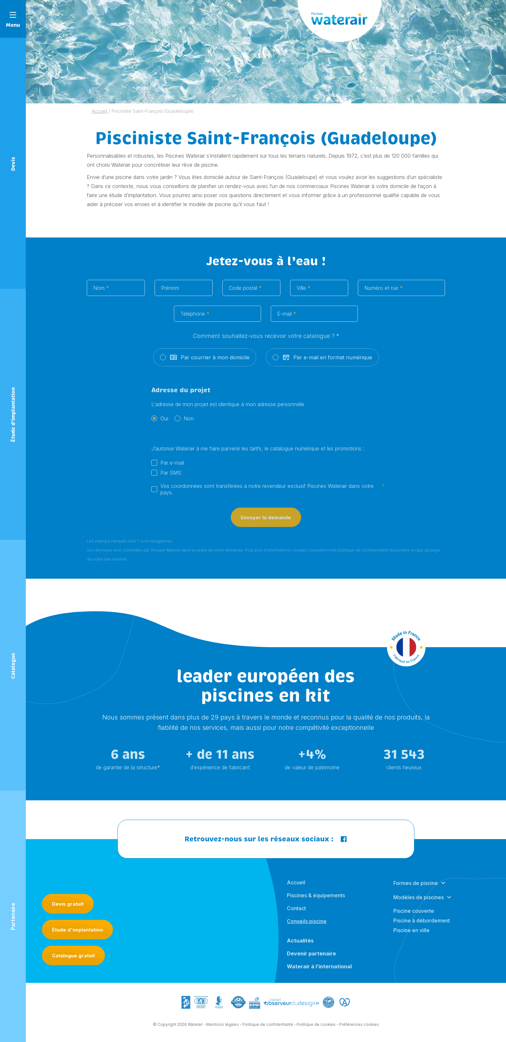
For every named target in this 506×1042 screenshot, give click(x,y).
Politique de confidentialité (267, 1029)
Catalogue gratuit (73, 956)
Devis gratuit (68, 904)
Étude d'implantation (77, 930)
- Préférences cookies (358, 1029)
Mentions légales (222, 1029)
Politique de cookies (316, 1029)
